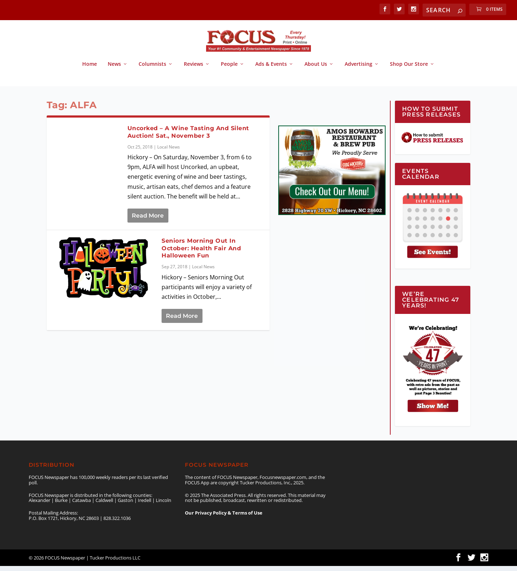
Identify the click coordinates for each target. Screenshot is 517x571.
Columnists (152, 69)
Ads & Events (271, 69)
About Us (315, 69)
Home (89, 69)
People (229, 69)
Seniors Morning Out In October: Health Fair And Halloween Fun (201, 253)
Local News (168, 152)
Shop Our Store (409, 69)
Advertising (358, 69)
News (114, 69)
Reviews (193, 69)
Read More (148, 220)
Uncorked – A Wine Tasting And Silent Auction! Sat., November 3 (188, 137)
